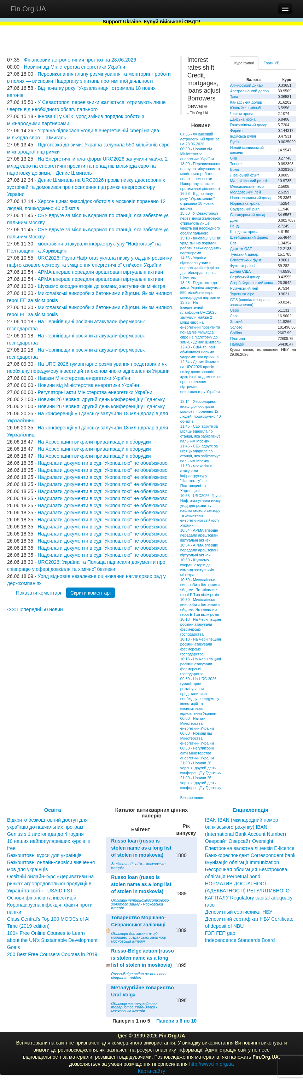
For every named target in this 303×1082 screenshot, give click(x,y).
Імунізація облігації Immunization (242, 862)
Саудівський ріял (245, 209)
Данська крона (243, 119)
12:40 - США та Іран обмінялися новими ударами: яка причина (199, 352)
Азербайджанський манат (252, 282)
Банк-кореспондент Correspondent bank (250, 855)
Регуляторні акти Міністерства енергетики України (94, 392)
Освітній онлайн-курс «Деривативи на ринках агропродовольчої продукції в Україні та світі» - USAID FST (50, 883)
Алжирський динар (246, 85)
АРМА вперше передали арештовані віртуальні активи (100, 272)
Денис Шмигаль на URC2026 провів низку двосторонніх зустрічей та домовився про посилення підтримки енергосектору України (86, 187)
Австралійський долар (249, 91)
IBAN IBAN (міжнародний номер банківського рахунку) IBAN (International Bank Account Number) (245, 827)
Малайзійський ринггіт (249, 181)
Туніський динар (244, 254)
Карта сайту (151, 1071)
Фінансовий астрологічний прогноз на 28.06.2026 (80, 60)
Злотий (236, 321)
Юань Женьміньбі (245, 108)
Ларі (234, 316)
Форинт (236, 130)
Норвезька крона (245, 203)
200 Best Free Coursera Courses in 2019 (52, 954)
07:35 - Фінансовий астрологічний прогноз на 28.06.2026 (200, 139)
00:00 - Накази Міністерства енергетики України (197, 723)
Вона (234, 169)
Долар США (240, 271)
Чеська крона (242, 113)
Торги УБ (271, 63)
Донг (234, 220)
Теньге (236, 164)
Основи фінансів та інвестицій (41, 898)
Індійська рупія (243, 136)
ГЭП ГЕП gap (220, 933)
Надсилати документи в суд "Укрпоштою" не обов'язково (102, 463)
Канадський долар (246, 102)
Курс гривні (244, 63)
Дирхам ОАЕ (241, 249)
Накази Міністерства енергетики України (83, 378)
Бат (233, 243)
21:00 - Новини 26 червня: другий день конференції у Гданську (200, 768)
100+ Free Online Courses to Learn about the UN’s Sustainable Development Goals (52, 940)
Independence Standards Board (240, 940)
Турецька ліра (242, 294)
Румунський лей (244, 288)
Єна (233, 158)
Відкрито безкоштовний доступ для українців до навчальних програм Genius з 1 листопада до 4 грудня (47, 827)
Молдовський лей (245, 192)
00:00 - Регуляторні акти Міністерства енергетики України (197, 753)
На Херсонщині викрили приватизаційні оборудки (94, 442)
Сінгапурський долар (248, 215)
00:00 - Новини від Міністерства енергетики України (197, 154)
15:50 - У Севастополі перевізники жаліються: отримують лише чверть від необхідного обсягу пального (200, 223)
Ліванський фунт (244, 175)
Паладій (237, 344)
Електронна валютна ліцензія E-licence (250, 848)
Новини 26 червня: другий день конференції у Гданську (101, 399)
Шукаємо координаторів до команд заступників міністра (101, 286)
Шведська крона (244, 232)
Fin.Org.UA (28, 9)
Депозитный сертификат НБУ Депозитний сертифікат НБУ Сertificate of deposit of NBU (249, 919)
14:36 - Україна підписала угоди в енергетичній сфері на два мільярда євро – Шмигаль (199, 268)
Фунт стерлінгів (243, 266)
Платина (237, 338)
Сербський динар (245, 277)
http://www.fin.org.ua (211, 1064)
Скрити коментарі (90, 593)
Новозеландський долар (251, 198)
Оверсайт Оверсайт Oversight (239, 841)
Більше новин (192, 797)
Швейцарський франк (249, 237)
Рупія (234, 142)
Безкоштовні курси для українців (44, 855)
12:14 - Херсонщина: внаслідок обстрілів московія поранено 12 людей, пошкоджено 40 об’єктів (200, 411)
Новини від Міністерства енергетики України (74, 67)
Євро (234, 310)
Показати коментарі (38, 593)
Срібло (236, 333)
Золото (236, 327)
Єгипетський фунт (246, 260)
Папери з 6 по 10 (176, 1021)
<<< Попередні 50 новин (35, 609)
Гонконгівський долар (249, 125)
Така (234, 96)
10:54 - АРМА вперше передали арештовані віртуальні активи (199, 535)
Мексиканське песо (247, 186)
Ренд (234, 226)
